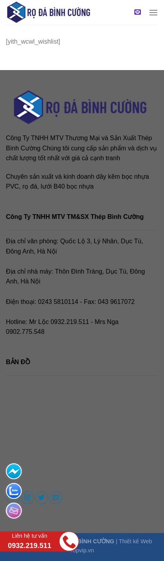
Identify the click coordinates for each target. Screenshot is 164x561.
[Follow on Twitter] (41, 497)
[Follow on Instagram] (27, 497)
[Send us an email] (55, 497)
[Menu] (153, 12)
